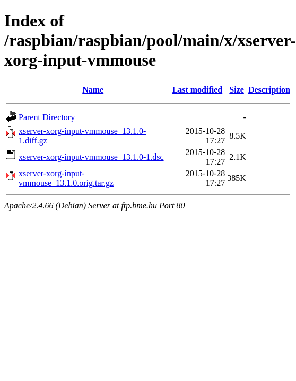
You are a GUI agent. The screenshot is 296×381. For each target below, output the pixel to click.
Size (236, 89)
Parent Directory (47, 117)
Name (92, 89)
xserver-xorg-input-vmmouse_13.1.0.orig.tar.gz (66, 178)
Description (269, 89)
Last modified (197, 89)
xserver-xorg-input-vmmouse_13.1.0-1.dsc (91, 156)
